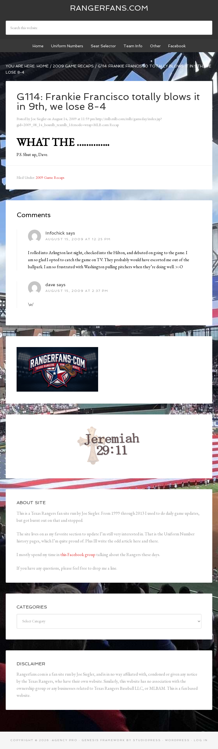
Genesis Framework (103, 740)
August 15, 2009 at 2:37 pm (76, 291)
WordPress (177, 740)
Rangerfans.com (109, 8)
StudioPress (147, 740)
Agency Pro (64, 740)
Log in (201, 740)
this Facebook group (77, 554)
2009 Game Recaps (50, 177)
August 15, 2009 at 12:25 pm (78, 239)
